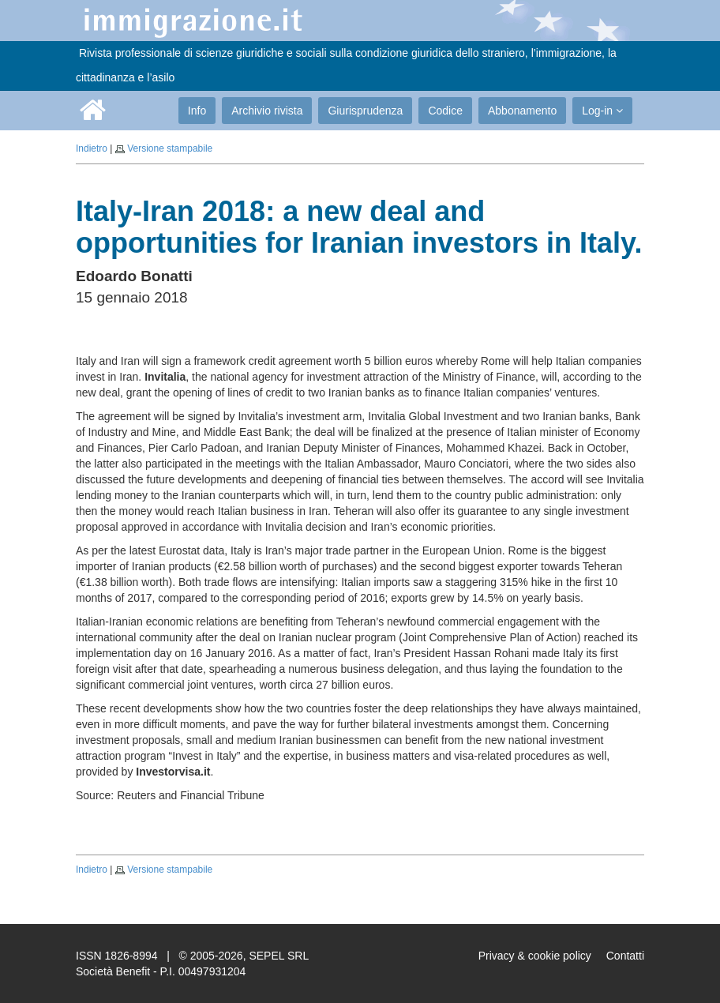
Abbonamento (522, 110)
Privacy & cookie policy (534, 955)
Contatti (625, 955)
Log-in (602, 110)
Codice (445, 110)
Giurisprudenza (365, 110)
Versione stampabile (169, 148)
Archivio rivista (266, 110)
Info (197, 110)
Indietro (91, 148)
